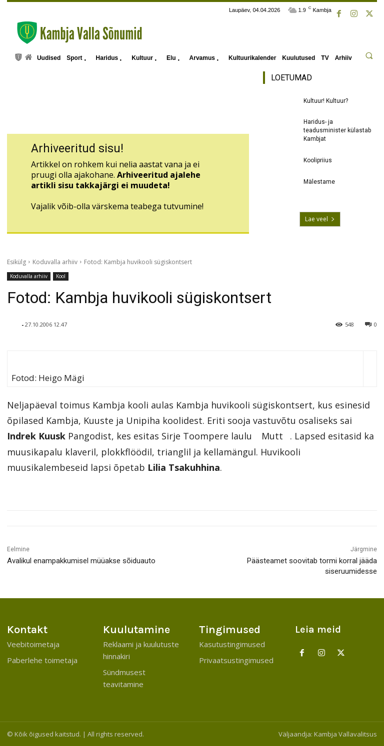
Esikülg (16, 262)
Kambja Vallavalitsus (345, 734)
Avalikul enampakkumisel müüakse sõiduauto (81, 560)
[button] (369, 55)
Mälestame (319, 181)
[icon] (18, 56)
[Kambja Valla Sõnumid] (74, 32)
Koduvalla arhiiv (55, 262)
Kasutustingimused (232, 644)
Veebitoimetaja (33, 644)
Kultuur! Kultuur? (326, 100)
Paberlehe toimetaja (42, 660)
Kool (60, 276)
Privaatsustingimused (236, 660)
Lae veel (320, 219)
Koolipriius (318, 160)
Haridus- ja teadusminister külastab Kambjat (337, 130)
